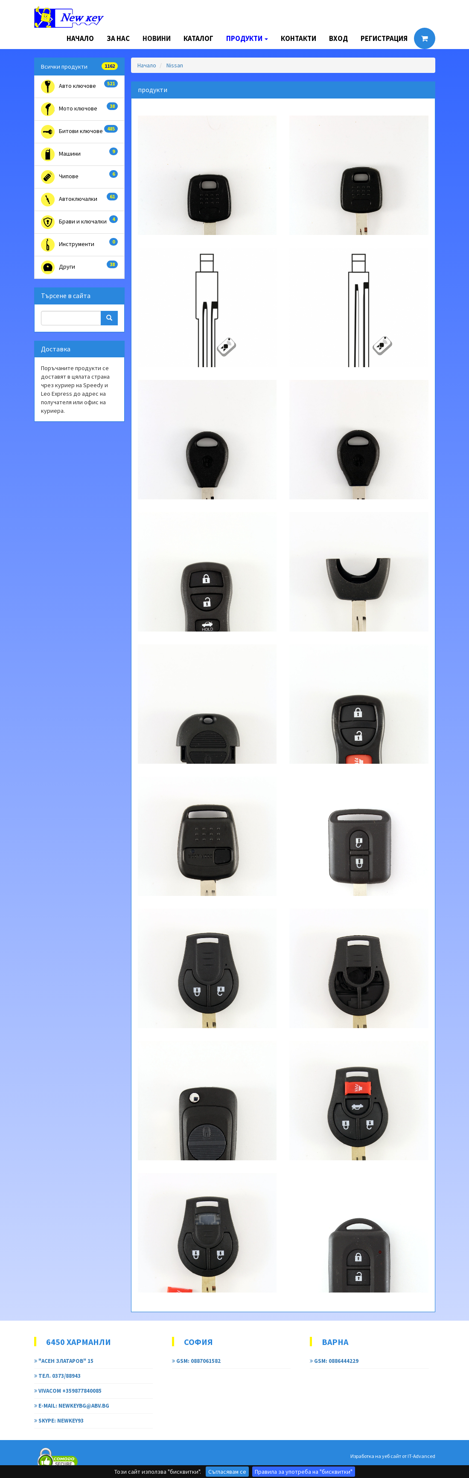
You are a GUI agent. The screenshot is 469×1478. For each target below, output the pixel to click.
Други (79, 267)
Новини (157, 38)
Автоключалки (79, 199)
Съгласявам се (227, 1471)
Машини (79, 154)
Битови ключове (79, 132)
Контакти (298, 38)
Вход (338, 38)
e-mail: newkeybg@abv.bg (71, 1405)
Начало (80, 38)
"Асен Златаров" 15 (63, 1361)
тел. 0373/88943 (57, 1375)
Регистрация (384, 38)
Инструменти (79, 245)
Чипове (79, 177)
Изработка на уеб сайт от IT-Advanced (392, 1456)
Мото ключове (79, 109)
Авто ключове (79, 86)
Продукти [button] (247, 38)
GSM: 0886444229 (334, 1361)
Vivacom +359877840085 (68, 1390)
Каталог (198, 38)
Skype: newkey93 (59, 1420)
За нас (118, 38)
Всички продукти (79, 66)
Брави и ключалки (79, 222)
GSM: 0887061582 (196, 1361)
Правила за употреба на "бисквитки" (303, 1471)
